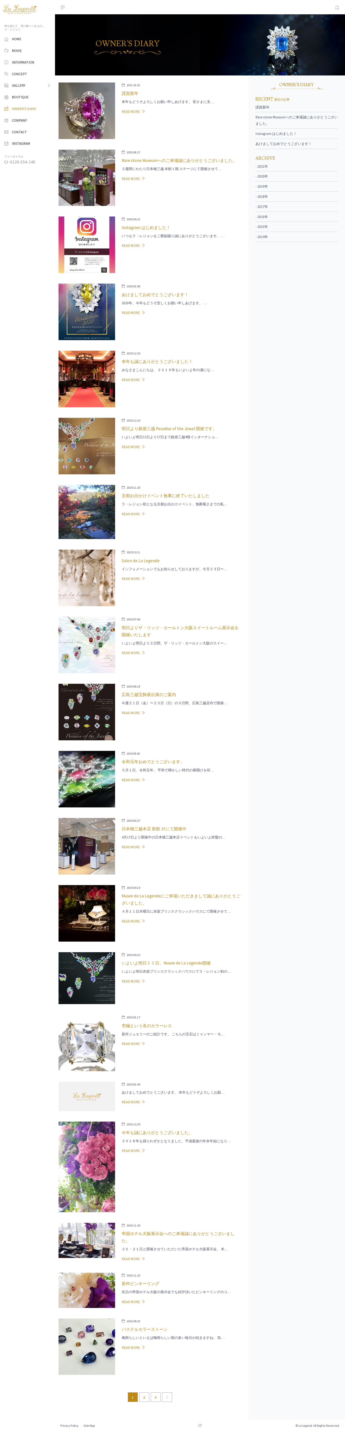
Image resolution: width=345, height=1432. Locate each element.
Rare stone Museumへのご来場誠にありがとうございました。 (296, 120)
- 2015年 (261, 226)
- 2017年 (261, 206)
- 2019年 (261, 186)
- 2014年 (261, 237)
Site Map (89, 1426)
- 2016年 (261, 217)
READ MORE (133, 111)
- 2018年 (261, 196)
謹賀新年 (262, 107)
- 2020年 (261, 176)
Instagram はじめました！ (276, 133)
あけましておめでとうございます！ (283, 143)
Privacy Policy (69, 1426)
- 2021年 (261, 166)
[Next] (167, 1397)
